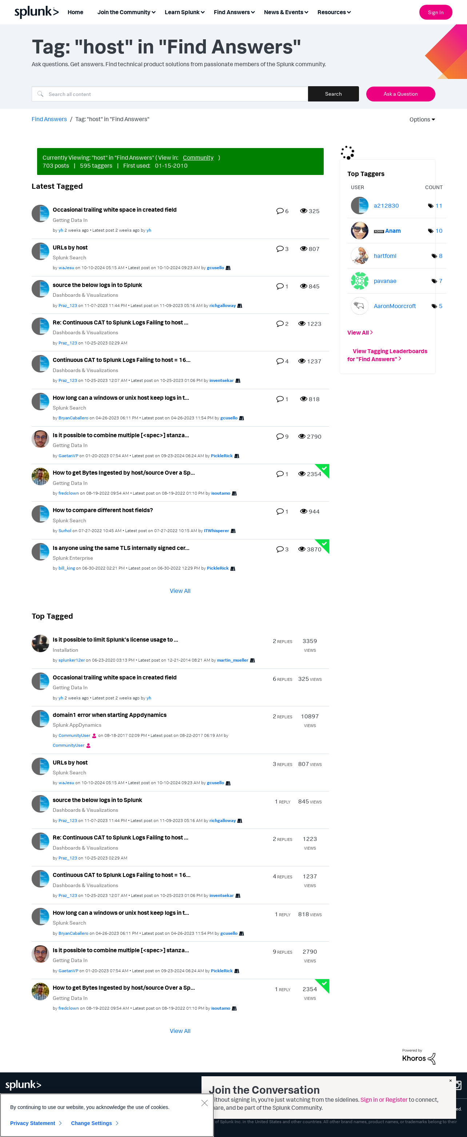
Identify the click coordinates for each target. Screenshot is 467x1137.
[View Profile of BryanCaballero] (73, 417)
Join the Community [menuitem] (124, 12)
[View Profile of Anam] (393, 230)
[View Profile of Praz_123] (68, 305)
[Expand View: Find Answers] (252, 11)
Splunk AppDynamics (77, 725)
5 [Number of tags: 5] (441, 306)
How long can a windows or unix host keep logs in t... (121, 397)
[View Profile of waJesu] (66, 267)
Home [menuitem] (75, 12)
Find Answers (49, 119)
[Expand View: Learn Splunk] (202, 11)
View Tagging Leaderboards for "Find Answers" (387, 354)
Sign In (436, 12)
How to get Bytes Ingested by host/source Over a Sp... (124, 472)
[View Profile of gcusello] (215, 267)
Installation (65, 650)
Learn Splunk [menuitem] (182, 12)
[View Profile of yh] (61, 230)
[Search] (170, 93)
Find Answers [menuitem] (232, 12)
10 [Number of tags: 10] (439, 230)
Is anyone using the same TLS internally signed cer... (121, 547)
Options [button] (418, 119)
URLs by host (70, 247)
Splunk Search (69, 257)
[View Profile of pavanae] (385, 280)
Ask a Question (401, 94)
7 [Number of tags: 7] (441, 280)
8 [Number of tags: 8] (441, 255)
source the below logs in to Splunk (97, 284)
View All (180, 590)
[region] (107, 1115)
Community (198, 157)
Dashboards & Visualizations (85, 295)
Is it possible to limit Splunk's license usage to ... (115, 639)
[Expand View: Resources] (348, 11)
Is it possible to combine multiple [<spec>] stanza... (121, 435)
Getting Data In (70, 220)
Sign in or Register (384, 1099)
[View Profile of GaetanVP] (68, 455)
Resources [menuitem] (332, 12)
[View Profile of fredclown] (69, 493)
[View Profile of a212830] (386, 205)
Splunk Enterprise (73, 558)
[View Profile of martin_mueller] (232, 660)
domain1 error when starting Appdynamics (110, 714)
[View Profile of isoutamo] (220, 493)
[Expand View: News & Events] (306, 11)
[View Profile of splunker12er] (72, 660)
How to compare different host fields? (103, 510)
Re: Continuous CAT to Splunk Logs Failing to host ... (120, 322)
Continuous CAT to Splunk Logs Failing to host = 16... (122, 359)
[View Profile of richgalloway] (222, 305)
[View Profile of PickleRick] (222, 455)
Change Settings (91, 1123)
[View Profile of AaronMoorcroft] (395, 306)
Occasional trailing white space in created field (115, 209)
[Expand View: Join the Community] (153, 11)
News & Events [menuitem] (283, 12)
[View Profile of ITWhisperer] (216, 530)
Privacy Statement (32, 1123)
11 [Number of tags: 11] (439, 205)
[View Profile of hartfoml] (385, 255)
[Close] (204, 1102)
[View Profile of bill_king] (67, 568)
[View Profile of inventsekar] (221, 380)
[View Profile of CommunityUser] (74, 735)
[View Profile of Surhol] (65, 530)
